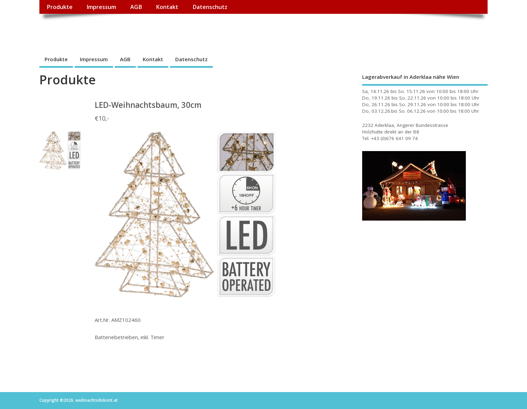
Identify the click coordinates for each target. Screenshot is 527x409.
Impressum (101, 7)
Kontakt (167, 7)
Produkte (60, 7)
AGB (136, 7)
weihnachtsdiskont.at (101, 29)
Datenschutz (209, 7)
